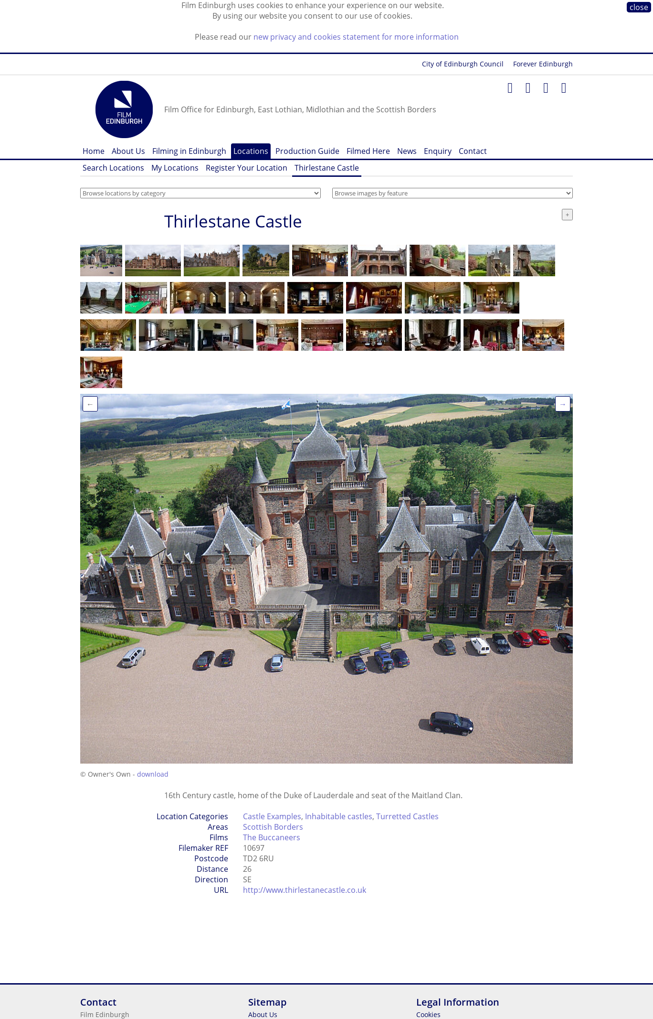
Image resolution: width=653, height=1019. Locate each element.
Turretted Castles (407, 816)
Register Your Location (246, 168)
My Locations (175, 168)
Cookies (428, 1014)
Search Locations (113, 168)
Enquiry (438, 151)
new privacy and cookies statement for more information (356, 37)
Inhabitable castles (338, 816)
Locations (250, 151)
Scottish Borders (273, 827)
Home (94, 151)
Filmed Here (368, 151)
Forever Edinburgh (543, 63)
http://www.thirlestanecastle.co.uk (304, 890)
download (153, 774)
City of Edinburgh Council (463, 63)
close (639, 7)
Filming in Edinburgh (189, 151)
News (407, 151)
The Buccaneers (271, 837)
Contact (473, 151)
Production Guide (307, 151)
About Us (128, 151)
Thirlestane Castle (327, 168)
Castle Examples (272, 816)
